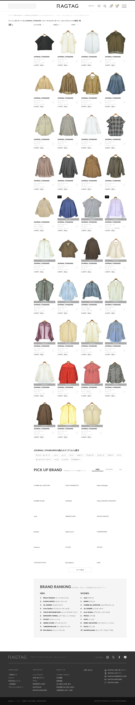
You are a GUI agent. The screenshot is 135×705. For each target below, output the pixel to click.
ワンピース (90, 455)
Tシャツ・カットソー (43, 455)
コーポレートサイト (63, 675)
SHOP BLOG (37, 687)
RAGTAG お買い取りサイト (117, 670)
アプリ (35, 681)
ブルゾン (111, 455)
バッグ (56, 459)
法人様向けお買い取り (63, 684)
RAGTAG (17, 657)
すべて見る (80, 570)
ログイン (91, 6)
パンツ (71, 455)
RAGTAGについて (14, 681)
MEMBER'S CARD (39, 684)
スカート (80, 455)
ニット (63, 455)
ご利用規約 (12, 684)
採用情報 (59, 681)
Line (125, 657)
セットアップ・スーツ (43, 459)
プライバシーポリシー (15, 687)
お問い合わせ (88, 670)
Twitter (113, 657)
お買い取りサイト (39, 678)
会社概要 (59, 678)
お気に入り (99, 6)
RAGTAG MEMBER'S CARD (117, 676)
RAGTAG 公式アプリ (115, 673)
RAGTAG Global (113, 682)
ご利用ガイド (12, 675)
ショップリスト (38, 675)
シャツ (56, 455)
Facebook (119, 657)
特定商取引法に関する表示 (65, 687)
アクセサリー (75, 459)
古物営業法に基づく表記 (64, 690)
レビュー (11, 678)
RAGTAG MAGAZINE (40, 690)
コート (119, 455)
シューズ (65, 459)
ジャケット (100, 455)
